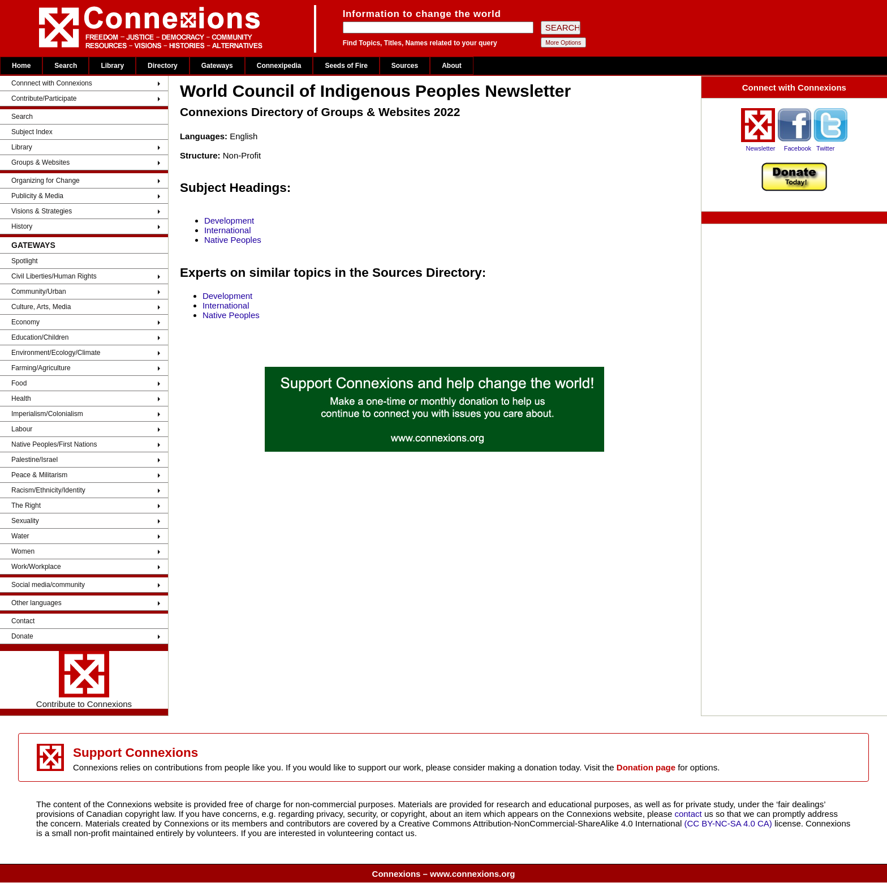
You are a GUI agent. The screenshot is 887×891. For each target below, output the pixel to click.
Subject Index (32, 132)
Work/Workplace (36, 567)
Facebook (797, 148)
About (452, 66)
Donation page (646, 767)
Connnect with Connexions (51, 83)
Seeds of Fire (346, 66)
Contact (23, 621)
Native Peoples (232, 240)
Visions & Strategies (41, 211)
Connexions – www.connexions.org (443, 874)
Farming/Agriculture (41, 368)
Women (23, 551)
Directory (163, 66)
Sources (404, 66)
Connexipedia (279, 66)
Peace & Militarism (39, 475)
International (227, 230)
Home (21, 66)
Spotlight (24, 261)
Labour (21, 429)
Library (112, 66)
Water (20, 536)
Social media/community (48, 585)
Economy (25, 322)
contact (689, 814)
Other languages (36, 603)
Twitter (825, 148)
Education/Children (39, 337)
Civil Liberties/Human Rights (54, 276)
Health (21, 398)
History (21, 226)
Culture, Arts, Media (41, 307)
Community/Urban (38, 291)
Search (65, 66)
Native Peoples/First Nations (54, 444)
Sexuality (25, 521)
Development (229, 220)
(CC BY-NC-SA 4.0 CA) (728, 823)
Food (19, 383)
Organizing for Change (45, 181)
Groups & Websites (40, 162)
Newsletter (760, 148)
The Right (26, 505)
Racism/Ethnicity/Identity (48, 490)
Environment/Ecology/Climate (55, 353)
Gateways (217, 66)
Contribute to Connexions (84, 680)
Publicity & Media (37, 196)
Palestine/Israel (34, 460)
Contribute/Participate (43, 98)
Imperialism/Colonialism (47, 414)
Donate (22, 636)
